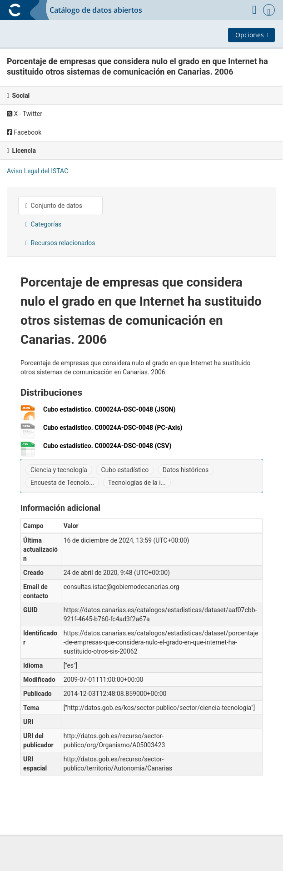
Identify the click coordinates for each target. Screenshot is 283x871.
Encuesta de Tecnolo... (62, 482)
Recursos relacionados (60, 243)
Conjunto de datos (53, 205)
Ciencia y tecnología (58, 469)
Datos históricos (186, 469)
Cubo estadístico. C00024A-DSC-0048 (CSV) (107, 446)
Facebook (24, 132)
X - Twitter (24, 113)
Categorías (43, 224)
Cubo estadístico (125, 469)
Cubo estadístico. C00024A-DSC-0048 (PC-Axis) (113, 427)
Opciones (251, 34)
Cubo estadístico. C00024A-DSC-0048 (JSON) (109, 409)
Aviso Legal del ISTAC (37, 171)
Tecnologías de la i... (137, 482)
